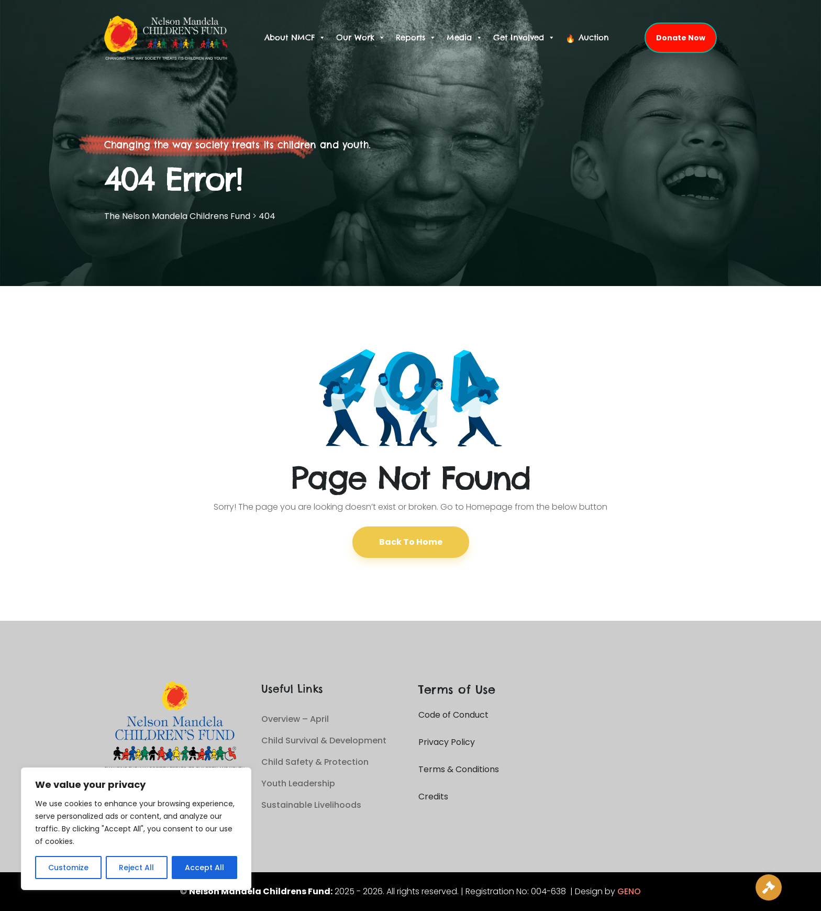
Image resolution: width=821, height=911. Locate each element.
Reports (416, 37)
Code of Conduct (453, 715)
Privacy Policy (446, 742)
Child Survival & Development (323, 740)
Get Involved (524, 37)
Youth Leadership (298, 783)
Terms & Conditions (458, 769)
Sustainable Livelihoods (311, 805)
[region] (136, 828)
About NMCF (295, 37)
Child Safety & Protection (315, 762)
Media (465, 37)
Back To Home (410, 542)
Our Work (360, 37)
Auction (594, 37)
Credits (433, 797)
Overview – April (295, 719)
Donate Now (680, 37)
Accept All (204, 867)
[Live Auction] (769, 887)
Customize (68, 867)
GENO (629, 891)
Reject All (136, 867)
